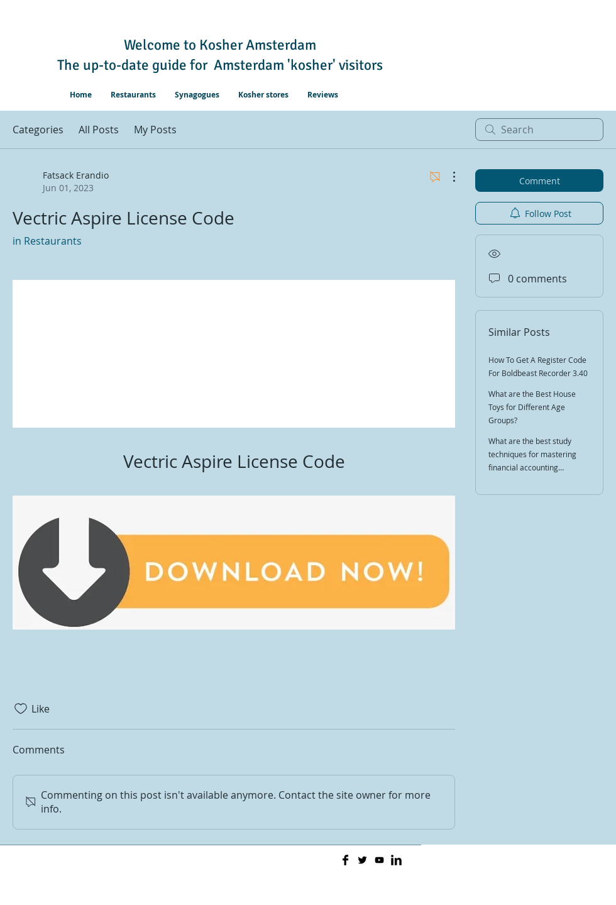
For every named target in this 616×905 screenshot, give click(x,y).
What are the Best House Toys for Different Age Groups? (532, 407)
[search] (539, 129)
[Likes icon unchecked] (21, 708)
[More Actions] (447, 176)
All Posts (99, 129)
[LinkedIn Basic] (396, 860)
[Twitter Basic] (362, 860)
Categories (38, 129)
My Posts (155, 129)
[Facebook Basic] (345, 860)
